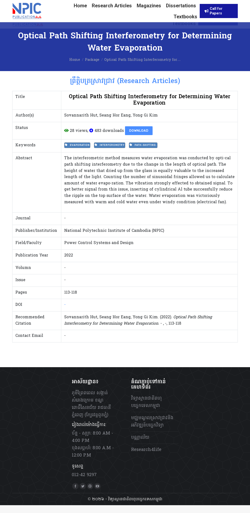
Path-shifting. (143, 152)
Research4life (146, 457)
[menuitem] (158, 4)
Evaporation (77, 152)
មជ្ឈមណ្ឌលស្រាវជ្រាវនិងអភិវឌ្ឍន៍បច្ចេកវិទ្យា (152, 430)
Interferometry (110, 152)
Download (138, 138)
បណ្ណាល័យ (140, 445)
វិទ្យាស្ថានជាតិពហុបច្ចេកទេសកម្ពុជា (146, 410)
